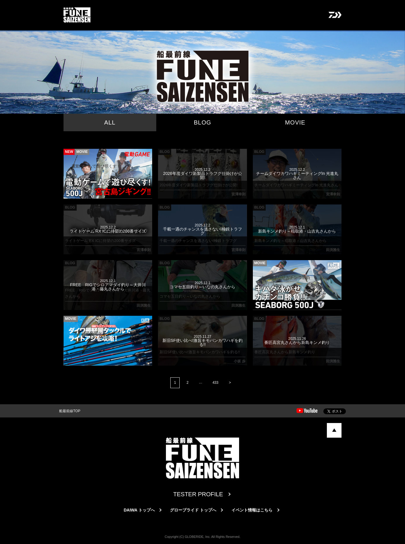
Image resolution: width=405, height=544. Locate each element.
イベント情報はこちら (251, 510)
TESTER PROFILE (198, 494)
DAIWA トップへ (139, 510)
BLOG (202, 122)
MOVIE (295, 122)
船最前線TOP (69, 411)
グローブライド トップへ (193, 510)
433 (215, 383)
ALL (110, 122)
